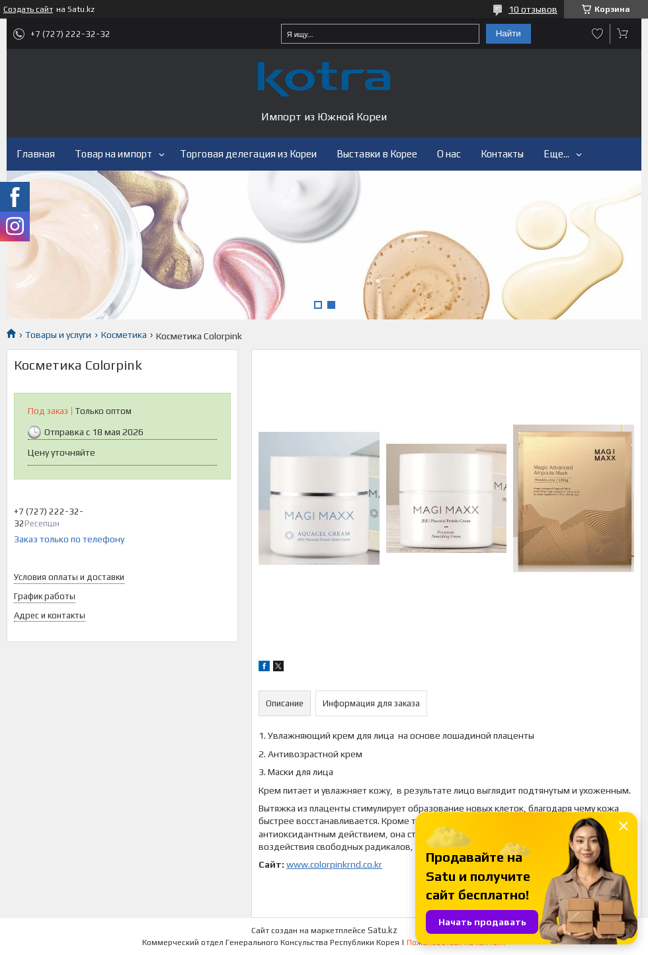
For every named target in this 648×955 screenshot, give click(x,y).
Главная (36, 153)
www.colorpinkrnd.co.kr (334, 864)
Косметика (124, 334)
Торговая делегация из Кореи (248, 153)
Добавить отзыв (597, 34)
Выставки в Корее (377, 153)
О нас (449, 153)
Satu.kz (382, 930)
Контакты (502, 153)
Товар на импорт (113, 153)
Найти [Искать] (508, 33)
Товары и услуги (58, 334)
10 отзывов (532, 9)
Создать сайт (28, 9)
